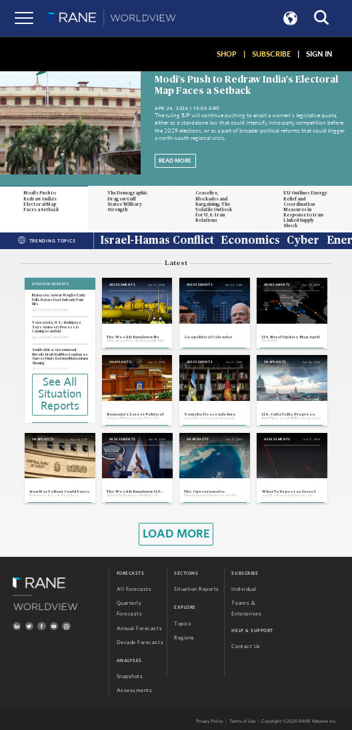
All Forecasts (134, 589)
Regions (184, 638)
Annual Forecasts (139, 628)
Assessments (135, 690)
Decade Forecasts (140, 642)
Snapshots (130, 676)
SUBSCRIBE (271, 54)
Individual (243, 589)
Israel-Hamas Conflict (157, 241)
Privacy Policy (209, 721)
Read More (175, 161)
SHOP (227, 54)
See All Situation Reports (59, 394)
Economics (250, 241)
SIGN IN (319, 54)
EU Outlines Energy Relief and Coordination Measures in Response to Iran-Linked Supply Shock (305, 209)
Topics (182, 624)
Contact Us (245, 646)
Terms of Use (242, 721)
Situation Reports (196, 589)
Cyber (303, 241)
